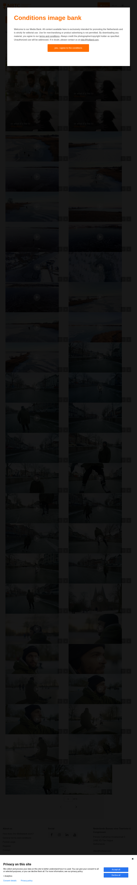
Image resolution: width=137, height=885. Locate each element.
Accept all (116, 869)
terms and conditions (49, 36)
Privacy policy (26, 881)
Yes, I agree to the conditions (68, 48)
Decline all (116, 875)
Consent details (9, 881)
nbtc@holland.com (90, 40)
